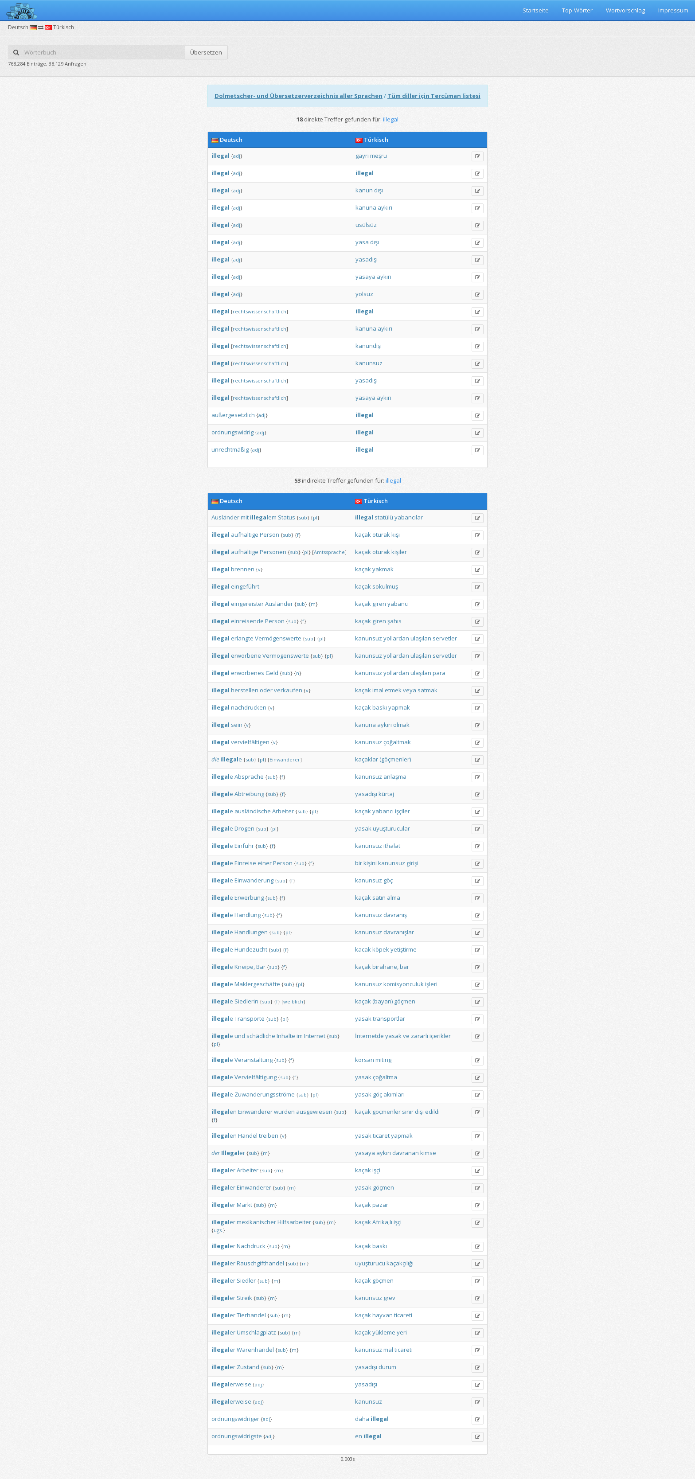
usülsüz (366, 225)
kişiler (399, 552)
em (263, 517)
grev (389, 1298)
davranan (405, 1153)
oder (266, 690)
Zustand (248, 1367)
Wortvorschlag (625, 10)
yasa (362, 242)
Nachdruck (251, 1246)
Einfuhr (244, 846)
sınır (408, 1112)
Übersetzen (206, 52)
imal (377, 690)
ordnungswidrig (232, 432)
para (439, 673)
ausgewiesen (314, 1112)
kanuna (365, 207)
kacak (363, 949)
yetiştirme (403, 949)
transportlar (389, 1018)
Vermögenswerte (278, 638)
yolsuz (364, 294)
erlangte (242, 638)
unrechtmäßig (230, 449)
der (215, 1153)
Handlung (247, 915)
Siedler (246, 1280)
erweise (231, 1384)
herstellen (244, 690)
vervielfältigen (250, 742)
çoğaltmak (397, 742)
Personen (273, 552)
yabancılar (408, 517)
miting (383, 1060)
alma (393, 897)
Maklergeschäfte (257, 984)
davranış (395, 915)
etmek (393, 690)
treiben (268, 1135)
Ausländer (225, 517)
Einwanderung (253, 880)
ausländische (252, 811)
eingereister (247, 604)
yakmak (383, 569)
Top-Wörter (577, 10)
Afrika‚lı (382, 1222)
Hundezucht (250, 949)
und (239, 1036)
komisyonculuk (403, 984)
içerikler (440, 1036)
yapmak (399, 707)
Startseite (536, 10)
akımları (394, 1094)
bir (358, 863)
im (300, 1036)
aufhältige (244, 535)
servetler (445, 638)
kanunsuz (369, 363)
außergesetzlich (233, 415)
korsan (364, 1060)
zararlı (419, 1036)
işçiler (402, 811)
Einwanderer (284, 759)
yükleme (383, 1332)
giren (379, 604)
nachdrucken (248, 707)
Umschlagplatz (256, 1332)
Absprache (249, 776)
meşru (378, 156)
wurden (284, 1112)
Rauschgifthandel (260, 1263)
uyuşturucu (370, 1263)
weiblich (293, 1001)
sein (236, 725)
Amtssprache (329, 552)
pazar (380, 1205)
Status (286, 517)
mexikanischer (256, 1222)
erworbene (246, 656)
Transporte (249, 1018)
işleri (431, 984)
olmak (401, 725)
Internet (314, 1036)
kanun (364, 190)
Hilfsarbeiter (294, 1222)
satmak (427, 690)
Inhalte (286, 1036)
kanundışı (368, 346)
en (224, 1112)
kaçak (363, 535)
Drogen (244, 828)
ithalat (391, 846)
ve (406, 1036)
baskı (379, 707)
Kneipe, (244, 967)
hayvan (382, 1315)
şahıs (394, 621)
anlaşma (394, 776)
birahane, (385, 967)
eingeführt (245, 586)
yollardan (396, 638)
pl (315, 517)
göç (388, 880)
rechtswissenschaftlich (259, 311)
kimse (428, 1153)
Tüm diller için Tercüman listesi (433, 96)
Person (269, 535)
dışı (378, 190)
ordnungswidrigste (236, 1436)
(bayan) (382, 1001)
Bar (261, 967)
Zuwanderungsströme (264, 1094)
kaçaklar (366, 759)
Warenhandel (255, 1350)
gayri (362, 156)
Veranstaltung (253, 1060)
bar (404, 967)
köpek (380, 949)
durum (387, 1367)
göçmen (404, 1001)
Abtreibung (249, 794)
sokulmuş (385, 586)
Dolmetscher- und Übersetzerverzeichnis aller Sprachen (299, 96)
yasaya (365, 277)
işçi (376, 1170)
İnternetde (369, 1036)
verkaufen (288, 690)
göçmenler (386, 1112)
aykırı (385, 207)
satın (379, 897)
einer (265, 863)
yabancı (398, 604)
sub (303, 517)
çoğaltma (385, 1077)
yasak (363, 828)
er (233, 1153)
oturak (381, 535)
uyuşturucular (391, 828)
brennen (242, 569)
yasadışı (366, 259)
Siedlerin (246, 1001)
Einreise (245, 863)
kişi (395, 535)
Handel (248, 1135)
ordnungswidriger (235, 1419)
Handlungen (251, 932)
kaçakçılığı (400, 1263)
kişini (370, 863)
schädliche (260, 1036)
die (215, 759)
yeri (402, 1332)
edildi (432, 1112)
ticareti (403, 1315)
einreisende (247, 621)
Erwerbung (249, 897)
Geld (272, 673)
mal (388, 1350)
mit (245, 517)
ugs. (218, 1230)
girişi (412, 863)
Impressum (673, 10)
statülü (384, 517)
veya (409, 690)
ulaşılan (420, 638)
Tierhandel (251, 1315)
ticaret (381, 1135)
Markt (244, 1205)
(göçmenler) (395, 759)
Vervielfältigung (255, 1077)
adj (236, 155)
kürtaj (386, 794)
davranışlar (398, 932)
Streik (244, 1298)
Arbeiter (283, 811)
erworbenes (247, 673)
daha (362, 1419)
